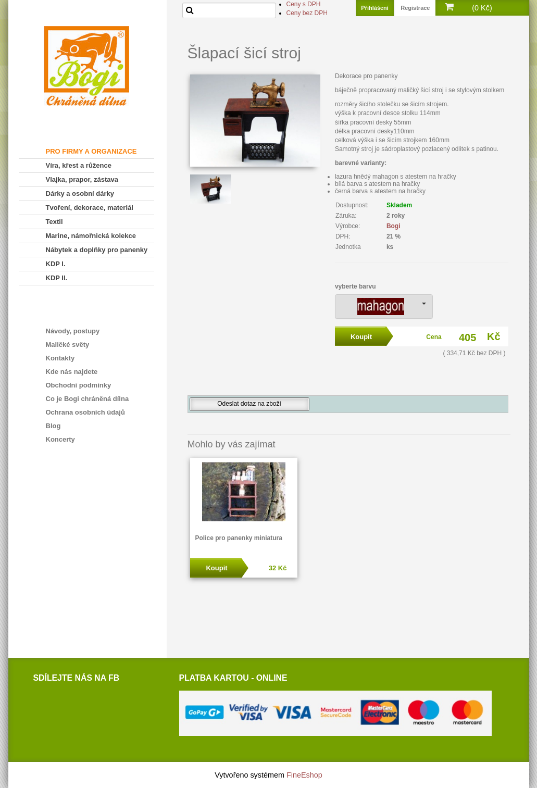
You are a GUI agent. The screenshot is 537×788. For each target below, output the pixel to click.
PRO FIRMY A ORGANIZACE (91, 151)
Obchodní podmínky (78, 385)
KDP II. (57, 278)
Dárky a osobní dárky (80, 193)
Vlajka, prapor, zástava (82, 179)
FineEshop (304, 775)
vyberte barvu (355, 286)
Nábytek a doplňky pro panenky (97, 250)
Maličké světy (68, 344)
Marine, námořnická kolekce (91, 236)
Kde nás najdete (72, 372)
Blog (53, 426)
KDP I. (56, 264)
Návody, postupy (73, 331)
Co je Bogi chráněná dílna (87, 399)
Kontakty (60, 358)
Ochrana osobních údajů (85, 412)
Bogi (393, 226)
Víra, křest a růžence (78, 165)
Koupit (216, 568)
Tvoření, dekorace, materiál (89, 207)
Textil (54, 222)
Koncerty (60, 439)
